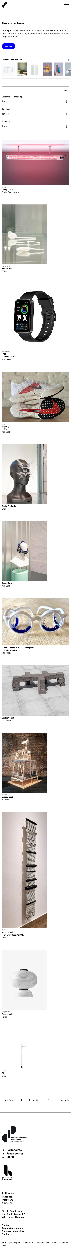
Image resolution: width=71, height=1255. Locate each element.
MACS (10, 1157)
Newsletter (7, 1202)
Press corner (15, 1153)
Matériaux (6, 121)
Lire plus (8, 46)
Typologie (6, 109)
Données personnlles (13, 1231)
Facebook (7, 1196)
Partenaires (14, 1150)
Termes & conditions (12, 1228)
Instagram (7, 1199)
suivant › (65, 1100)
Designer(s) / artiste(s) (12, 97)
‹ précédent (9, 1100)
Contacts (7, 1225)
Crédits (5, 1234)
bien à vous (50, 1242)
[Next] (66, 60)
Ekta (5, 1245)
